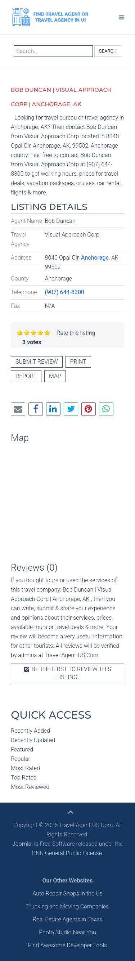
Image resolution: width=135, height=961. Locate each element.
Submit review (36, 361)
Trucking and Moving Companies (67, 906)
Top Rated (24, 777)
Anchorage (95, 257)
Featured (22, 749)
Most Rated (25, 768)
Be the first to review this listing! (67, 673)
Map (55, 376)
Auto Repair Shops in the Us (67, 893)
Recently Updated (33, 740)
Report (26, 376)
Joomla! (22, 843)
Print (78, 361)
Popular (20, 758)
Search (108, 51)
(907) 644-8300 (64, 292)
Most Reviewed (30, 786)
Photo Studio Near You (67, 932)
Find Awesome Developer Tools (67, 945)
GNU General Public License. (67, 853)
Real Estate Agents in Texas (67, 919)
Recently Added (30, 730)
